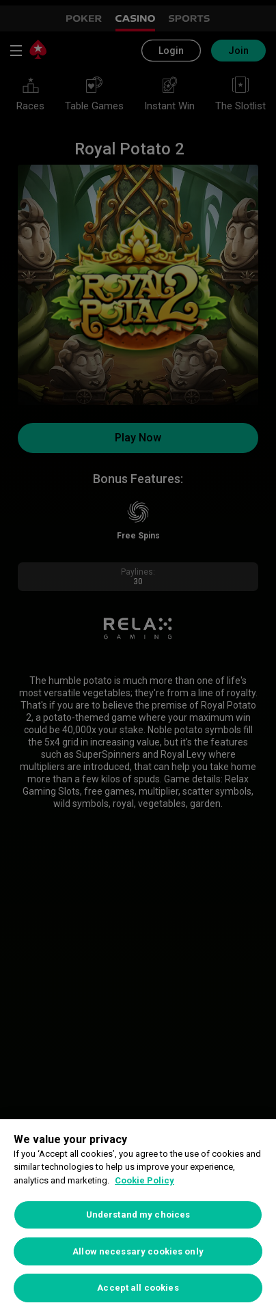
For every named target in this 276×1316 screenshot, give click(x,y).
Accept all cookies (137, 1288)
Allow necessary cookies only (138, 1251)
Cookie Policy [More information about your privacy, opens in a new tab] (144, 1180)
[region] (138, 1217)
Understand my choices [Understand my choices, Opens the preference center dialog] (138, 1214)
